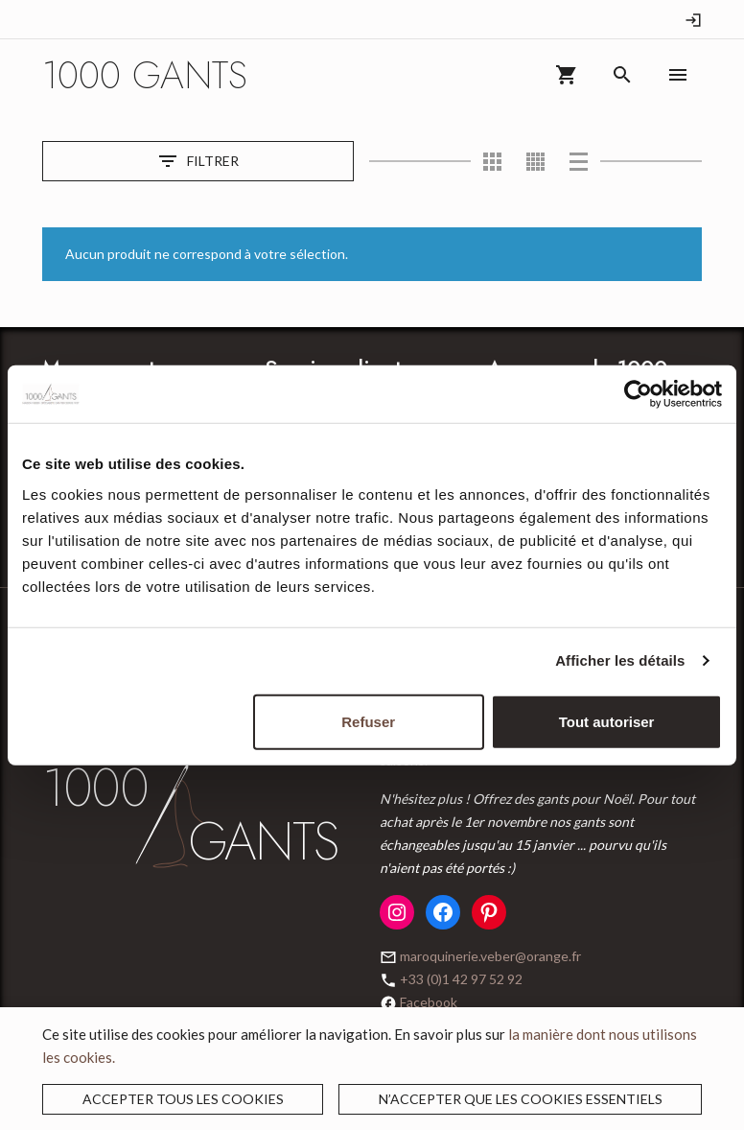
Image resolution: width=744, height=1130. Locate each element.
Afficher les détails (620, 660)
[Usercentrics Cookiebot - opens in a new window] (638, 394)
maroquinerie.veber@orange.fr (490, 956)
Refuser (368, 721)
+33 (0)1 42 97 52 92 (461, 979)
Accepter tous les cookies (183, 1099)
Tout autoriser (607, 721)
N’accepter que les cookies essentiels (521, 1099)
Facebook (428, 1002)
